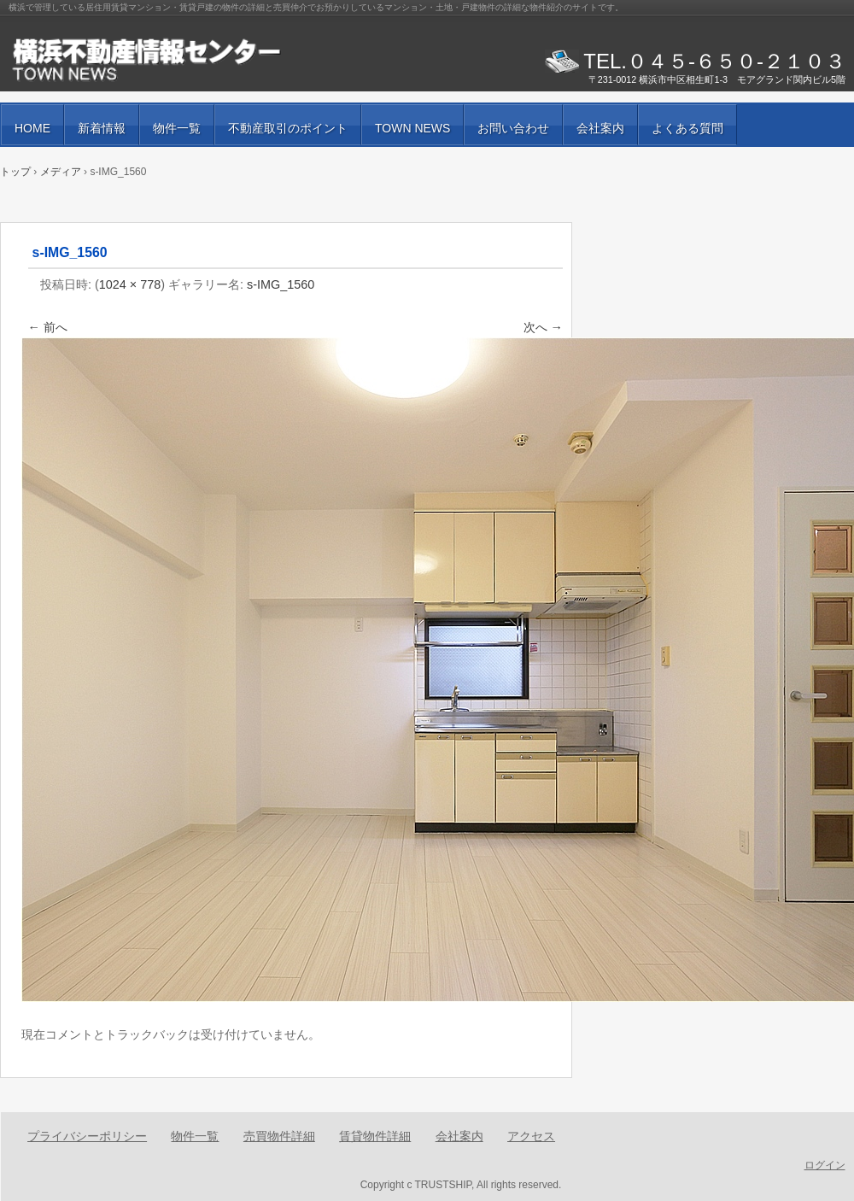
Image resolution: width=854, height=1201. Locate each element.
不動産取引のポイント (288, 128)
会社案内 (600, 128)
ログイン (824, 1165)
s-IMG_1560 (280, 284)
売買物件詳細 (279, 1136)
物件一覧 (177, 128)
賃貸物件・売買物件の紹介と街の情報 (205, 59)
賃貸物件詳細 (375, 1136)
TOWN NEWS (412, 128)
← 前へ (47, 327)
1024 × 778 (130, 284)
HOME (32, 128)
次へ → (543, 327)
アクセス (531, 1136)
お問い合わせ (513, 128)
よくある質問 (687, 128)
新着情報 (102, 128)
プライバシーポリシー (87, 1136)
